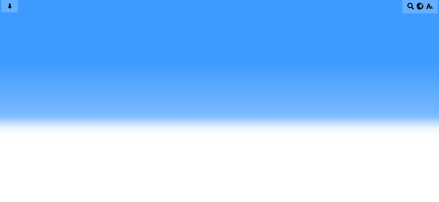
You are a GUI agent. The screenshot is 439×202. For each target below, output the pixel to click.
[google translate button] (420, 6)
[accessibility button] (429, 8)
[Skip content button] (10, 8)
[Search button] (411, 8)
